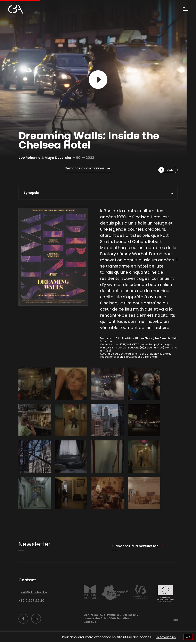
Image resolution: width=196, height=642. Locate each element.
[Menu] (185, 9)
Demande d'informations (85, 168)
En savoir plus (166, 637)
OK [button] (188, 636)
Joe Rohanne (29, 157)
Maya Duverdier (58, 157)
